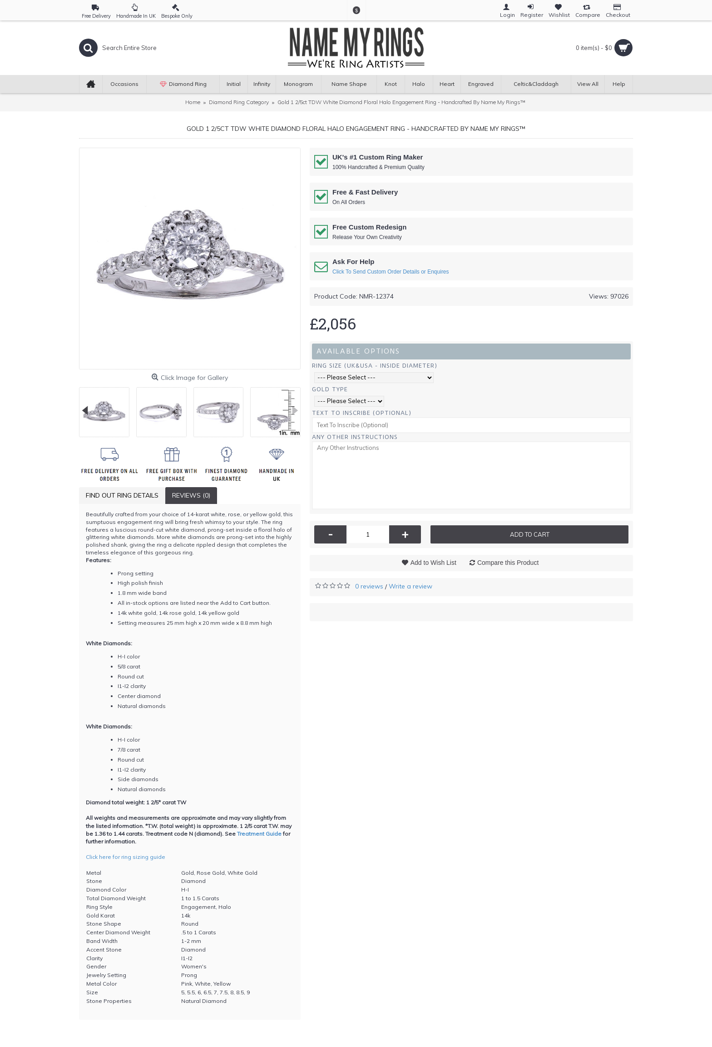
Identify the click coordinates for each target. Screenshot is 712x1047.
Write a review (410, 586)
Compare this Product (508, 562)
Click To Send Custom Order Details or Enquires (390, 272)
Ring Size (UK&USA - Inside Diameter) (374, 365)
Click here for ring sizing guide (125, 856)
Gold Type (330, 389)
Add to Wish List (433, 562)
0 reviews (369, 586)
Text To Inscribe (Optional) (361, 412)
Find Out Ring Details (122, 495)
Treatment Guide (259, 833)
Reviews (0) (191, 495)
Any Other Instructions (355, 437)
